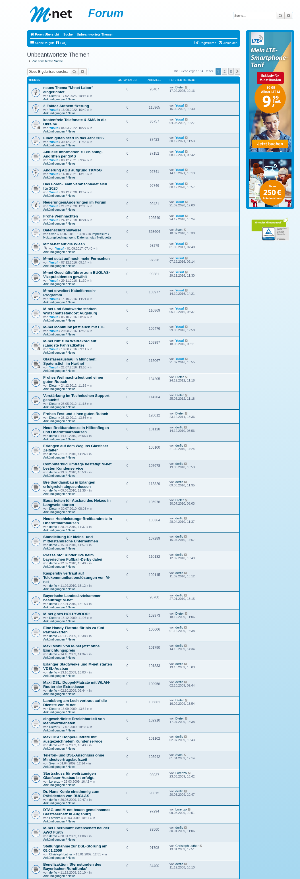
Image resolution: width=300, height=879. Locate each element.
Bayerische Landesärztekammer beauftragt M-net (72, 598)
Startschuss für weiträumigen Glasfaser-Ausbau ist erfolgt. (69, 775)
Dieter (53, 96)
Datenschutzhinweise (62, 230)
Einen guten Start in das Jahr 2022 (73, 138)
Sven (52, 234)
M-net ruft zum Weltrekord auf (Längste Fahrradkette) (69, 343)
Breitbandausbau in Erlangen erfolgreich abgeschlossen (69, 484)
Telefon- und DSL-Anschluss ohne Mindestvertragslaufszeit (73, 757)
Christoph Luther (60, 854)
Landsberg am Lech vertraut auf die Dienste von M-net (75, 702)
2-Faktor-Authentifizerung (66, 106)
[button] (237, 71)
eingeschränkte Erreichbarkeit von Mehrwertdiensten (74, 721)
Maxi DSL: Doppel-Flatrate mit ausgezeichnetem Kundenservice (72, 739)
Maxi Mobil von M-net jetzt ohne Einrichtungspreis (71, 648)
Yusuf (53, 109)
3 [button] (231, 71)
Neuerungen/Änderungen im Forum (74, 202)
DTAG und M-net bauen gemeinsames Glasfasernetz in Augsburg (76, 812)
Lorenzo (55, 781)
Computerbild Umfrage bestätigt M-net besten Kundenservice (77, 466)
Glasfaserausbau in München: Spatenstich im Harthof (70, 361)
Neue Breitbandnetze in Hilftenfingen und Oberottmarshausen (76, 430)
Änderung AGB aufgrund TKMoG (72, 170)
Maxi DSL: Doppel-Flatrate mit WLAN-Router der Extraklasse (76, 684)
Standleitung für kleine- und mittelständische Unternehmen (70, 539)
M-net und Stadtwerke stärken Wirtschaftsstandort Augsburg (70, 311)
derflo (53, 436)
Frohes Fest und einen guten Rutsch (75, 414)
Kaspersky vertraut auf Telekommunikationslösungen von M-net (76, 577)
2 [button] (224, 71)
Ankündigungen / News (59, 99)
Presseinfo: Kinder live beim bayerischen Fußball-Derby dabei (72, 557)
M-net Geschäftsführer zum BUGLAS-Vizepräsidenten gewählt (76, 274)
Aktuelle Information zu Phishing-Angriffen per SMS (73, 154)
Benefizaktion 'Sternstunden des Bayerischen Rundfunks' (72, 866)
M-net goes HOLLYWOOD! (66, 614)
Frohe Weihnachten (60, 216)
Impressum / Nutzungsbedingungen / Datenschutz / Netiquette (77, 235)
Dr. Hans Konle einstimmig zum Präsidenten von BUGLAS (71, 793)
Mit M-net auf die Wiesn (64, 244)
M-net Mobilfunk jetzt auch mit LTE (74, 327)
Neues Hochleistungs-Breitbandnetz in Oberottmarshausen (77, 521)
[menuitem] (61, 43)
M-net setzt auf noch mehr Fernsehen (76, 258)
